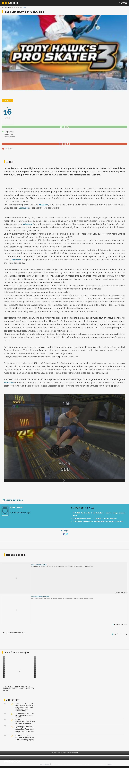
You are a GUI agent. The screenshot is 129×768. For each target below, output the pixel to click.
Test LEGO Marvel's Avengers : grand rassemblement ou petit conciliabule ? (98, 521)
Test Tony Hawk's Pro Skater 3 (13, 632)
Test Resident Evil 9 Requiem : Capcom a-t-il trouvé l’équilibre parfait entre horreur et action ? (24, 738)
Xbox (24, 7)
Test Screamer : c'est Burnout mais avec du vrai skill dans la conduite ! (25, 721)
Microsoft (43, 205)
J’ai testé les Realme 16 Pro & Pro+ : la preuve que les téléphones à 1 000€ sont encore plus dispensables (25, 707)
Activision (24, 208)
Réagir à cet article (13, 500)
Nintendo (27, 224)
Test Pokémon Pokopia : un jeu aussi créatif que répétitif (24, 715)
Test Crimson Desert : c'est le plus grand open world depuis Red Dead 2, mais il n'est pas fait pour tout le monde (25, 729)
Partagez (65, 531)
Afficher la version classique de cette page (64, 753)
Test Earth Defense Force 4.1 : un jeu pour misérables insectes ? (95, 518)
